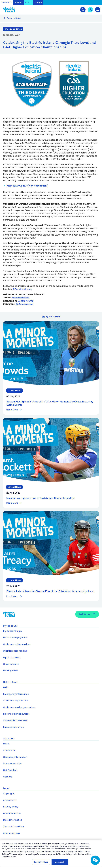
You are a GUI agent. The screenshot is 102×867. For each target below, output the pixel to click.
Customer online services (17, 644)
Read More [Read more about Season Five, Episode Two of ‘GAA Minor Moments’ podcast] (14, 503)
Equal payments (12, 657)
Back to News (14, 18)
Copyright (8, 793)
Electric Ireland (25, 300)
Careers (7, 776)
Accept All (59, 862)
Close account (11, 664)
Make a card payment (15, 637)
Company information (15, 757)
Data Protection (12, 813)
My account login (12, 631)
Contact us (9, 750)
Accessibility (10, 800)
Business (19, 2)
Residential (7, 2)
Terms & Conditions (13, 826)
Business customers (14, 727)
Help (5, 687)
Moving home (10, 670)
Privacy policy (10, 806)
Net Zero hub (10, 770)
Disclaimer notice (12, 819)
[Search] (83, 9)
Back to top (87, 614)
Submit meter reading (15, 650)
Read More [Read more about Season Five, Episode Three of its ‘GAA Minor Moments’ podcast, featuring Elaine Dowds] (14, 409)
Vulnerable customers (15, 720)
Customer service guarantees (19, 707)
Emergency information (16, 694)
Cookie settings (11, 833)
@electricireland (20, 297)
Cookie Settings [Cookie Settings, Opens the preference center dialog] (41, 862)
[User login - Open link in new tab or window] (90, 9)
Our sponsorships (12, 763)
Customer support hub (15, 700)
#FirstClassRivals (22, 289)
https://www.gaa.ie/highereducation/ (27, 185)
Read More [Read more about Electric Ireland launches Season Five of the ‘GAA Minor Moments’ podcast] (14, 596)
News (6, 743)
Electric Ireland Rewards (16, 713)
